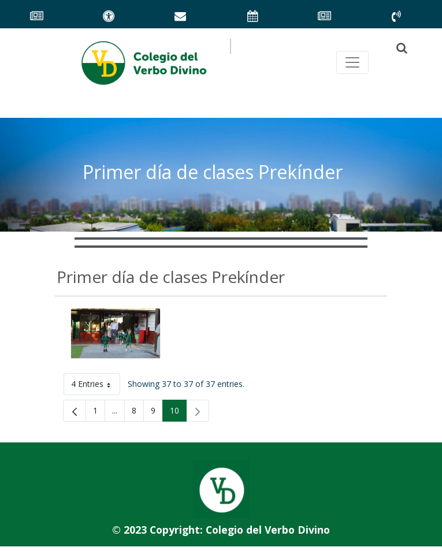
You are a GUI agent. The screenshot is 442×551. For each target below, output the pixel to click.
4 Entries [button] (95, 386)
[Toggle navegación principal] (352, 62)
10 (178, 412)
